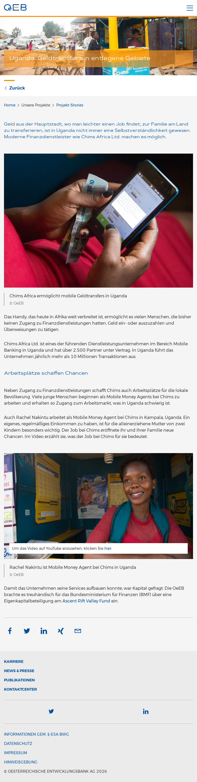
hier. (108, 548)
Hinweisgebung (20, 762)
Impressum (15, 752)
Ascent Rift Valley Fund (86, 601)
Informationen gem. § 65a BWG (36, 734)
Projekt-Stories (69, 105)
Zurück (14, 88)
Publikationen (19, 680)
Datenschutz (18, 743)
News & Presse (19, 670)
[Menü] (190, 8)
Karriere (13, 661)
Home (9, 105)
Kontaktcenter (20, 689)
